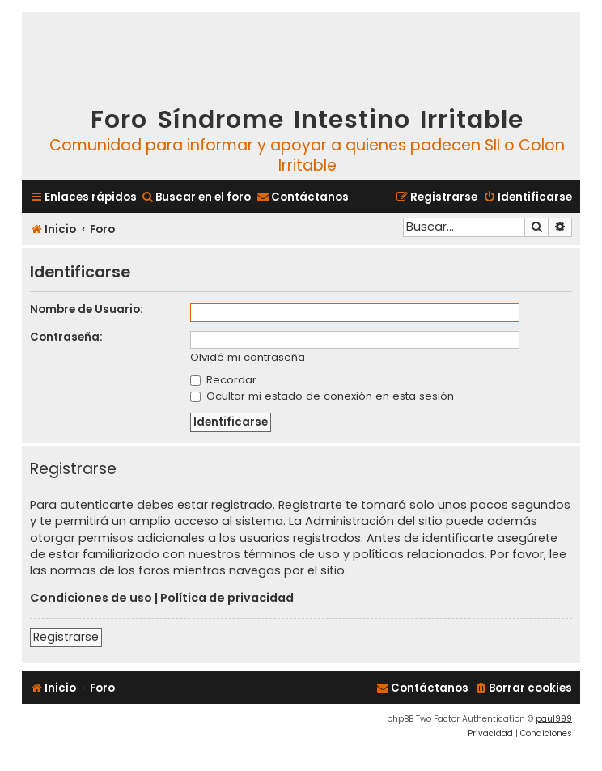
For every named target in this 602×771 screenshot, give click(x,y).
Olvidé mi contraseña (247, 358)
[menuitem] (196, 197)
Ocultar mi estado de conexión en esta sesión (322, 396)
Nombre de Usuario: (86, 309)
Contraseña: (66, 337)
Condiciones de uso (91, 598)
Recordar (223, 380)
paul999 (554, 719)
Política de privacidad (227, 598)
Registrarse (66, 637)
